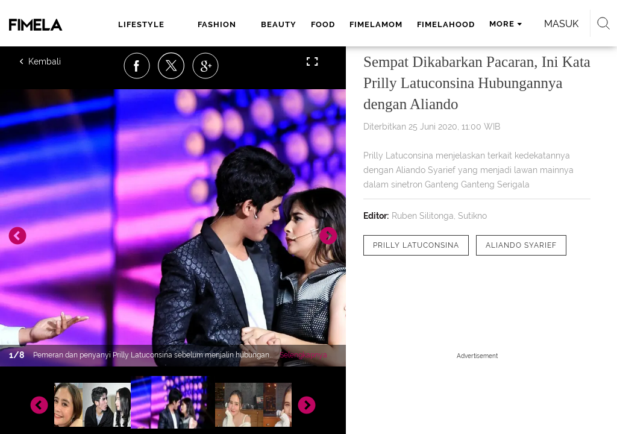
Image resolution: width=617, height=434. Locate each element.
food (323, 24)
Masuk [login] (561, 24)
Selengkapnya (303, 355)
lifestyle (141, 24)
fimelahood (446, 24)
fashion (217, 24)
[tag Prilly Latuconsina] (416, 245)
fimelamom (375, 24)
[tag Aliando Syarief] (521, 245)
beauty (278, 24)
